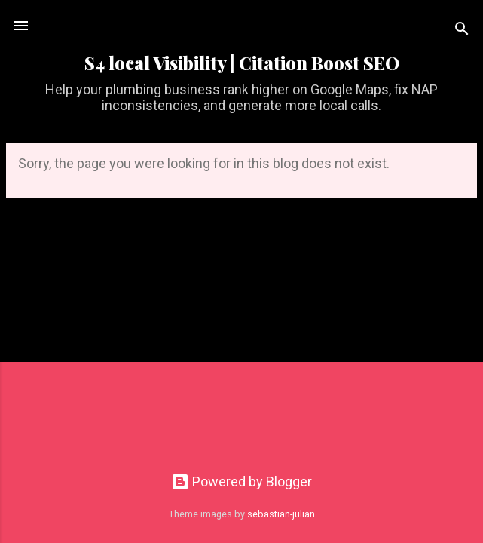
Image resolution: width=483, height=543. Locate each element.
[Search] (462, 31)
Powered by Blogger (241, 481)
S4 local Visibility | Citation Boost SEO (241, 63)
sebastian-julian (281, 514)
